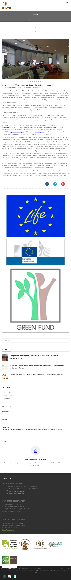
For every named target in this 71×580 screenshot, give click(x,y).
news (21, 19)
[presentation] (16, 434)
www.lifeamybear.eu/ (27, 130)
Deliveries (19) (6, 393)
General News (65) (7, 396)
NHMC (9, 569)
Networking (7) (6, 398)
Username (5, 411)
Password (5, 419)
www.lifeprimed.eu (30, 127)
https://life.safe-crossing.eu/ (54, 130)
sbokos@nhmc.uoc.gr (8, 530)
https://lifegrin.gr (7, 130)
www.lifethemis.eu (53, 127)
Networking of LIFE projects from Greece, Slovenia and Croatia (26, 85)
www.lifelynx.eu (39, 132)
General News (28, 87)
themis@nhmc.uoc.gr (18, 491)
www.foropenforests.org (9, 127)
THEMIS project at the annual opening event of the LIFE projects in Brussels (36, 375)
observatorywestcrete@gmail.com (11, 511)
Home (17, 19)
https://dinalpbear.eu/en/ (17, 132)
